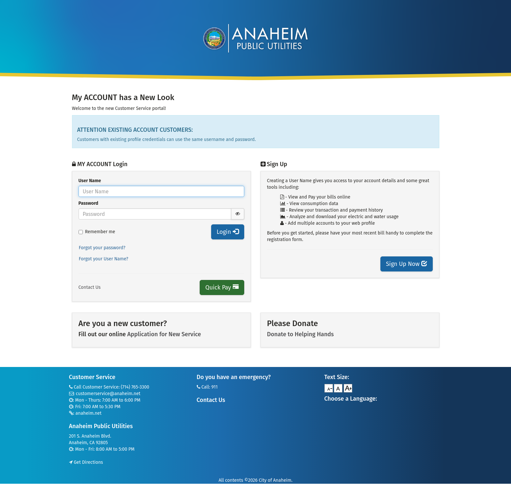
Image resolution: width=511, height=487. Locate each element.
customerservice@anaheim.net (108, 393)
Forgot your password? (102, 248)
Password (89, 203)
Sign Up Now (406, 264)
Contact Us (90, 287)
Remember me (97, 232)
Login (228, 231)
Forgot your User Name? (103, 259)
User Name (90, 180)
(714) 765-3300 (135, 387)
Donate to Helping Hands (300, 334)
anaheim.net (88, 413)
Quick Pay (221, 287)
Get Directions (86, 462)
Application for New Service (164, 334)
